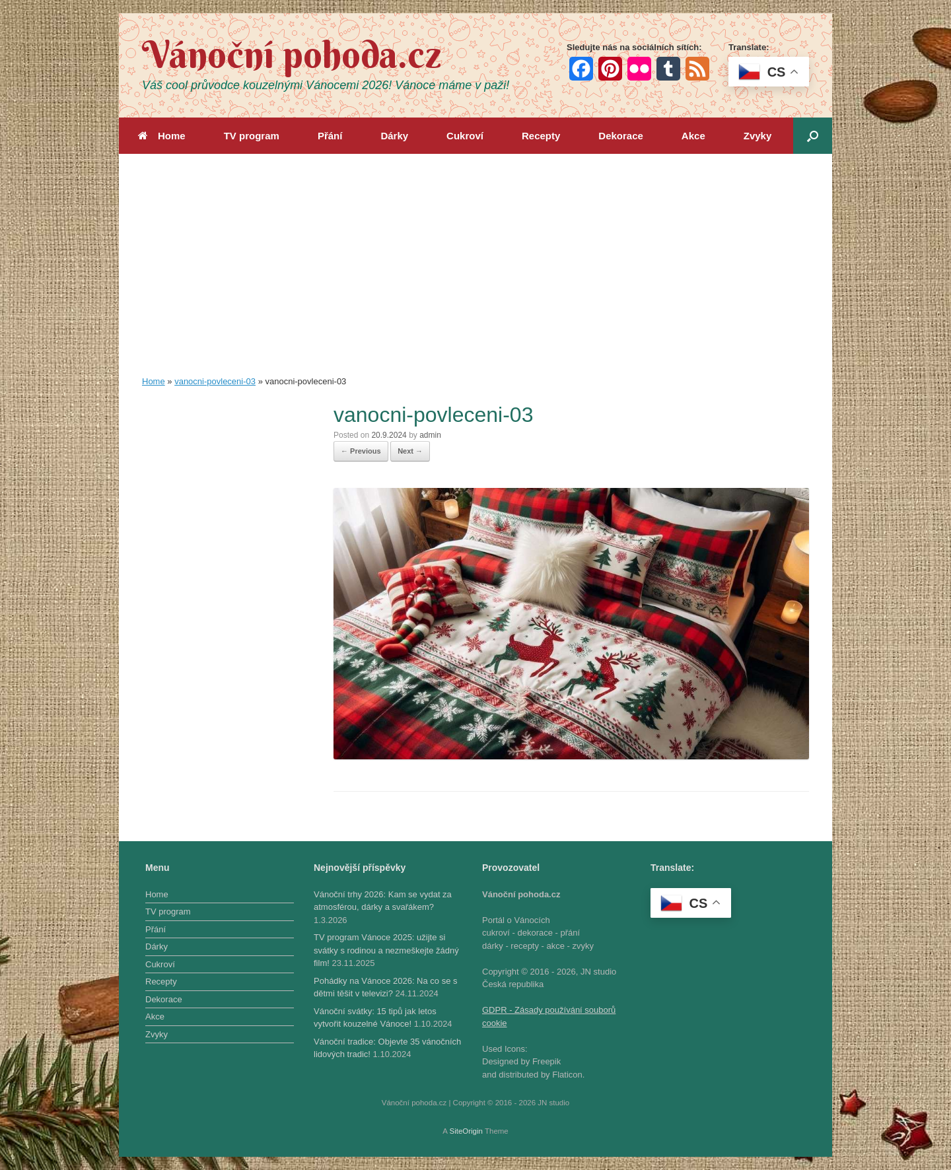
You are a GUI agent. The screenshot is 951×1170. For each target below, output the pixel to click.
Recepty (541, 135)
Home (162, 135)
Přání (330, 135)
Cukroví (464, 135)
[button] (812, 136)
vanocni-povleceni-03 (215, 381)
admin (430, 435)
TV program (251, 135)
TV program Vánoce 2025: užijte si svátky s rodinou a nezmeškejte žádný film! (386, 950)
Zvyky (758, 135)
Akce (693, 135)
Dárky (394, 135)
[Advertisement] (475, 276)
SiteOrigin (466, 1131)
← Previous (361, 451)
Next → (410, 451)
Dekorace (620, 135)
